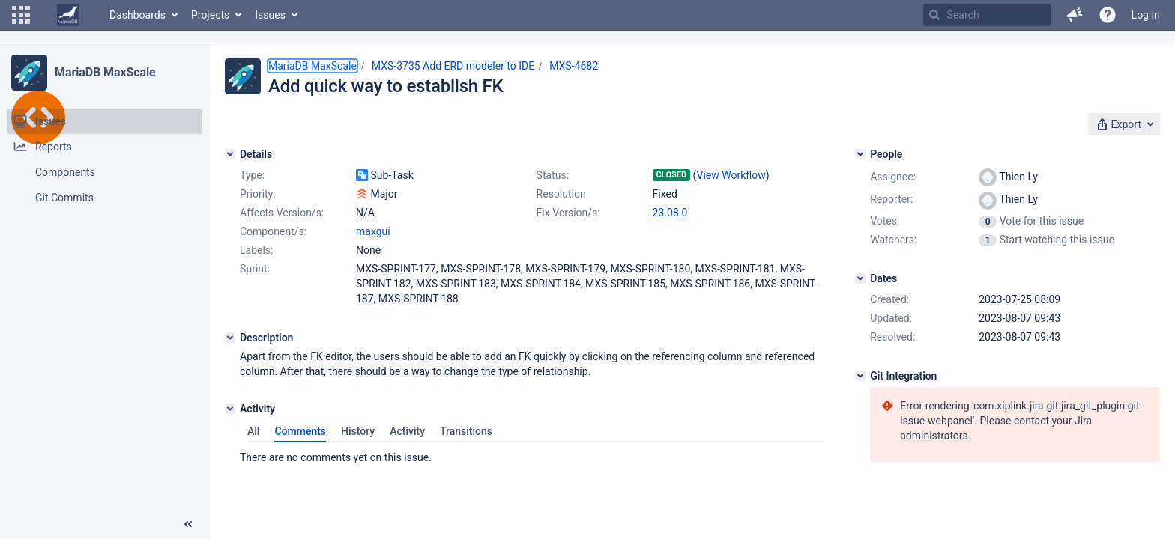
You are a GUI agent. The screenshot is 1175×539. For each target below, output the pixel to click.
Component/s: (273, 231)
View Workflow (731, 175)
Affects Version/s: (282, 213)
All (253, 431)
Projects (210, 15)
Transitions (466, 431)
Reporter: (891, 199)
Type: (252, 175)
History (358, 431)
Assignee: (893, 177)
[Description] (230, 337)
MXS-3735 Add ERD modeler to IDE (453, 66)
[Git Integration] (860, 376)
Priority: (258, 194)
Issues (270, 15)
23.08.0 (670, 213)
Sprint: (255, 269)
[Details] (230, 154)
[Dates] (860, 278)
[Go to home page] (68, 15)
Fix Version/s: (568, 213)
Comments (300, 431)
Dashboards (137, 15)
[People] (860, 154)
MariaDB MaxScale (105, 72)
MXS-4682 (573, 66)
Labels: (256, 250)
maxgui (373, 231)
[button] (20, 15)
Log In (1146, 15)
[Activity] (230, 409)
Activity (407, 431)
